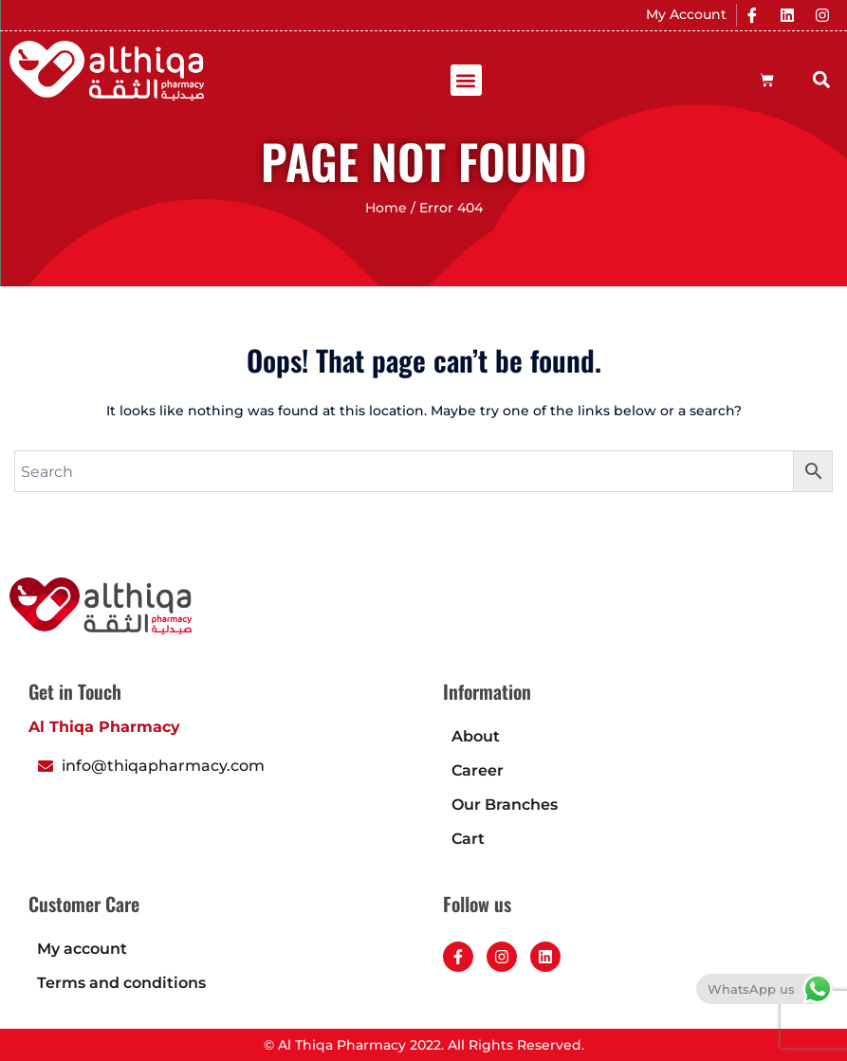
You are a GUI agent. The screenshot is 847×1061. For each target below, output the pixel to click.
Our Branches (504, 805)
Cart (468, 839)
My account (82, 949)
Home (386, 207)
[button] (466, 80)
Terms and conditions (121, 983)
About (475, 736)
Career (477, 770)
